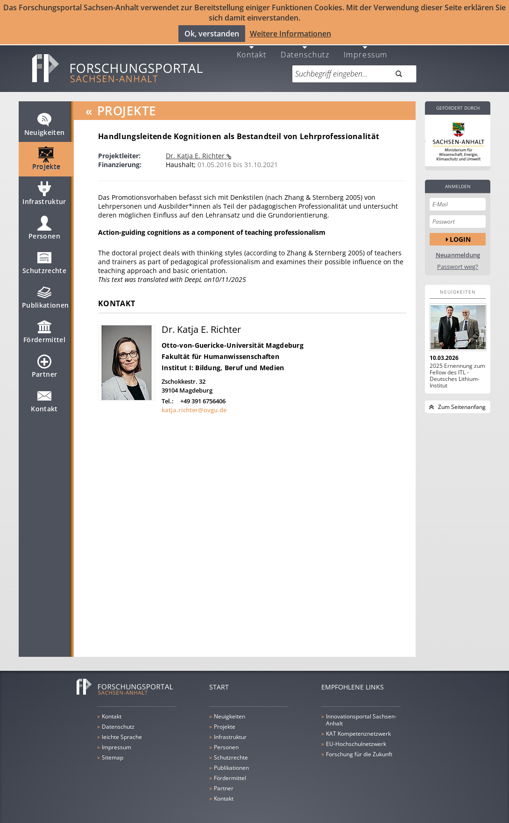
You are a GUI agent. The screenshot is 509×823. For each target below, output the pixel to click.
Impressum (366, 46)
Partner (44, 363)
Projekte (46, 156)
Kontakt (252, 46)
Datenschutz (305, 46)
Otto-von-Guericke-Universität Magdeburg (233, 338)
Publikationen (45, 294)
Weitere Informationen (290, 33)
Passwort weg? (457, 259)
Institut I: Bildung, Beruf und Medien (223, 360)
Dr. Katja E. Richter (196, 148)
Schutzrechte (44, 259)
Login (460, 231)
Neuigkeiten (44, 121)
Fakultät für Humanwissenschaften (220, 349)
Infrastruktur (44, 190)
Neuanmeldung (458, 248)
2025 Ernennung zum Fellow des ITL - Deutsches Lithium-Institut (457, 369)
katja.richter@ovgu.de (194, 403)
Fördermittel (44, 328)
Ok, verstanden (211, 33)
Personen (44, 225)
